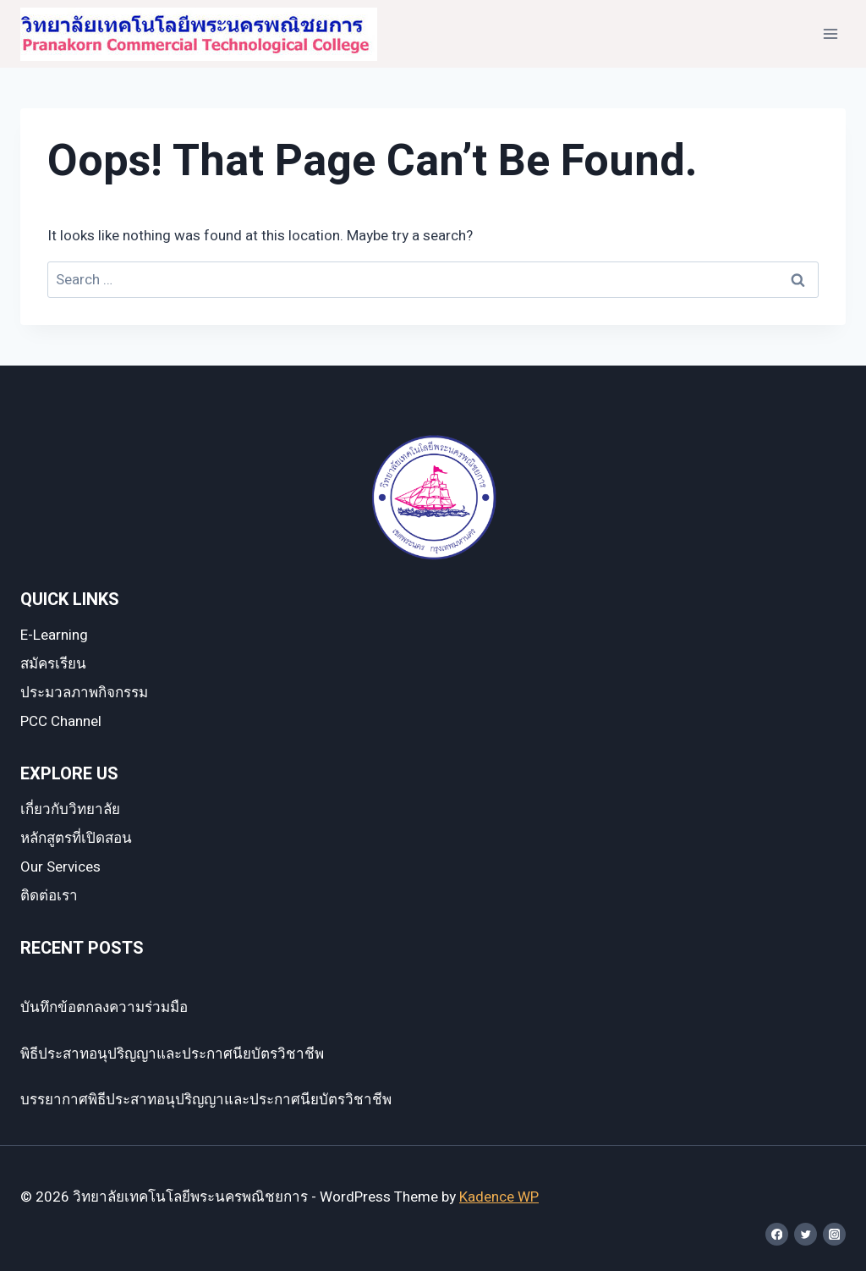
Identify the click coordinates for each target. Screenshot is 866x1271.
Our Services (60, 867)
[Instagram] (834, 1234)
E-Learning (54, 635)
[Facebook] (776, 1234)
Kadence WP (499, 1197)
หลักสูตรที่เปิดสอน (76, 838)
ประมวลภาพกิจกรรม (84, 692)
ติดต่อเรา (49, 895)
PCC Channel (60, 721)
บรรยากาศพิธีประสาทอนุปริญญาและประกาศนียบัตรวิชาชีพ (206, 1099)
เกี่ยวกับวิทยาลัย (70, 809)
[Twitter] (805, 1234)
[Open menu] (830, 33)
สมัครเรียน (53, 663)
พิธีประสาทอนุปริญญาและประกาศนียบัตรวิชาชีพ (172, 1054)
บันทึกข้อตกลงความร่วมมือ (104, 1007)
